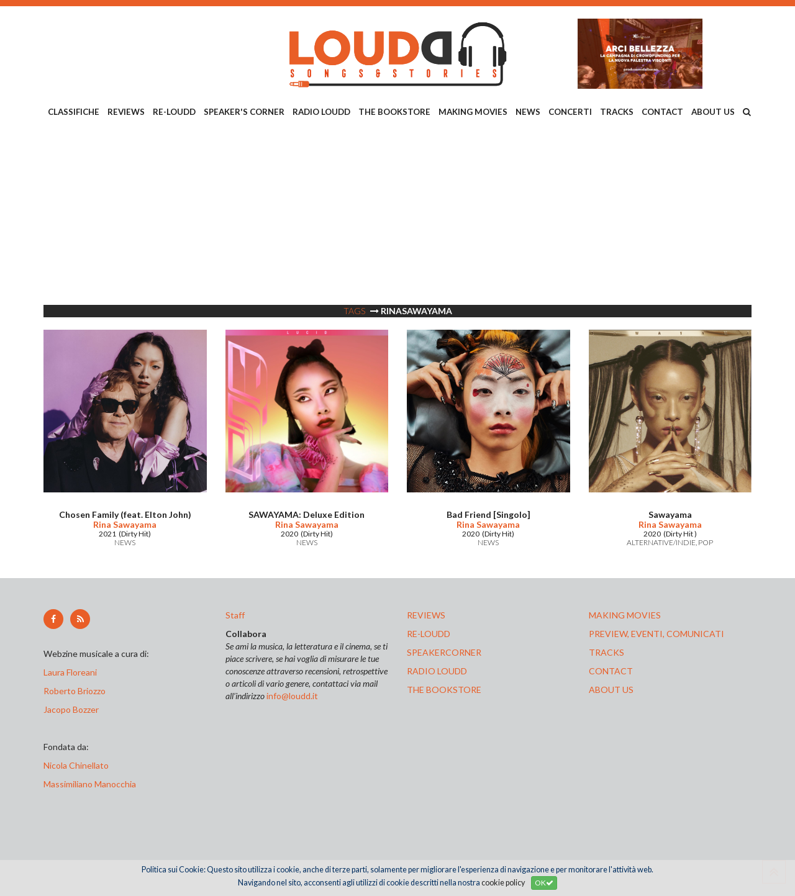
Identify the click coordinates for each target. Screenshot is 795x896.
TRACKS (617, 112)
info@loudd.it (292, 695)
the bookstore (444, 689)
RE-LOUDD (174, 112)
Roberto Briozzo (74, 691)
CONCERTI (570, 112)
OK (544, 882)
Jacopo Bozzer (71, 709)
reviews (426, 615)
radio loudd (437, 671)
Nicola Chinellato (76, 765)
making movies (625, 615)
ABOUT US (713, 112)
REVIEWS (126, 112)
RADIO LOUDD (321, 112)
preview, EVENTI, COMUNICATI (656, 633)
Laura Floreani (72, 672)
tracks (606, 652)
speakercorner (444, 652)
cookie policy (503, 882)
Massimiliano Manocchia (89, 784)
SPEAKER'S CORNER (244, 112)
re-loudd (428, 633)
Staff (235, 615)
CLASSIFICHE (73, 112)
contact (611, 671)
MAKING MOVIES (472, 112)
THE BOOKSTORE (394, 112)
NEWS (528, 112)
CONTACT (662, 112)
